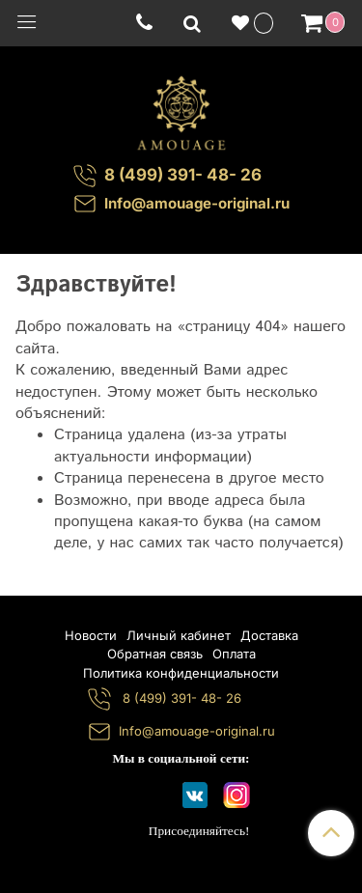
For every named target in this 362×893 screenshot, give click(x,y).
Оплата (234, 653)
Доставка (269, 635)
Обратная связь (155, 653)
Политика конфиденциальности (181, 673)
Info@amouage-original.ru (197, 203)
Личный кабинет (178, 635)
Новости (91, 635)
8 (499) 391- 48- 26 (180, 698)
